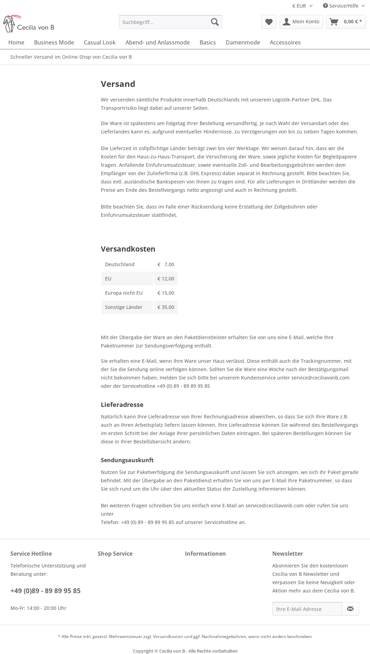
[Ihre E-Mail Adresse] (307, 609)
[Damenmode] (243, 42)
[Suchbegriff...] (171, 22)
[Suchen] (215, 22)
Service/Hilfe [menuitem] (341, 5)
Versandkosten (168, 636)
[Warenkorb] (346, 22)
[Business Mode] (54, 42)
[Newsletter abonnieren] (350, 609)
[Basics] (208, 42)
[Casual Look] (100, 42)
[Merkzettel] (269, 22)
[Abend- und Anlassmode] (158, 42)
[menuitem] (171, 22)
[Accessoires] (285, 42)
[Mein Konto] (301, 22)
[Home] (16, 42)
